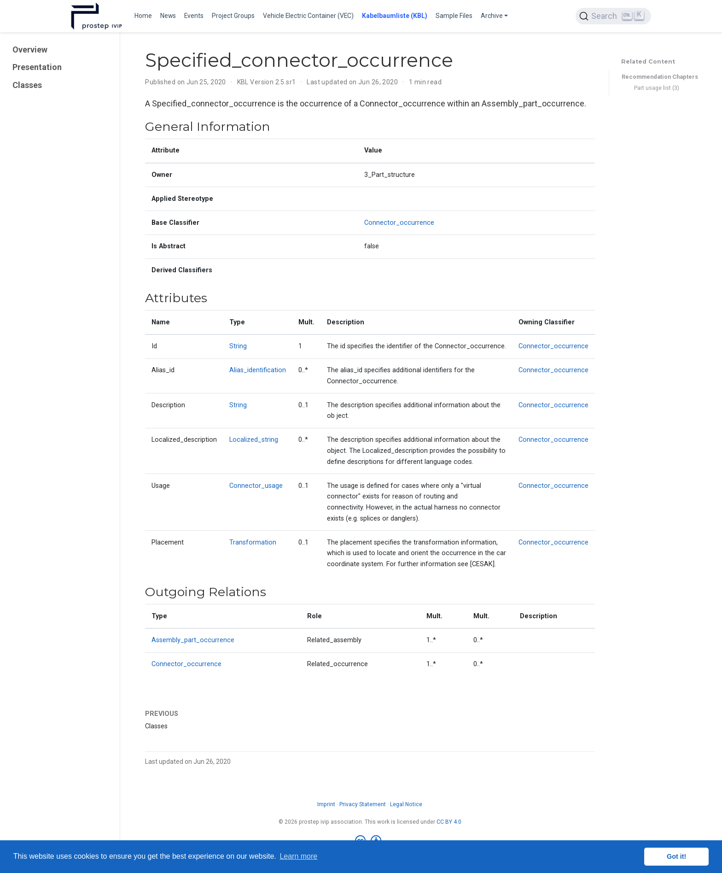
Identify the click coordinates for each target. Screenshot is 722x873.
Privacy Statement (362, 804)
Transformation (252, 542)
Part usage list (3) (656, 87)
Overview (29, 49)
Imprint (326, 804)
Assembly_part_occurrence (192, 640)
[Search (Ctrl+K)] (613, 16)
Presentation (37, 67)
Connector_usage (256, 486)
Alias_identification (257, 370)
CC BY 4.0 (449, 822)
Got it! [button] (676, 856)
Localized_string (253, 440)
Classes (27, 85)
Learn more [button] (298, 856)
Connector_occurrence (399, 223)
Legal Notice (406, 804)
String (238, 346)
